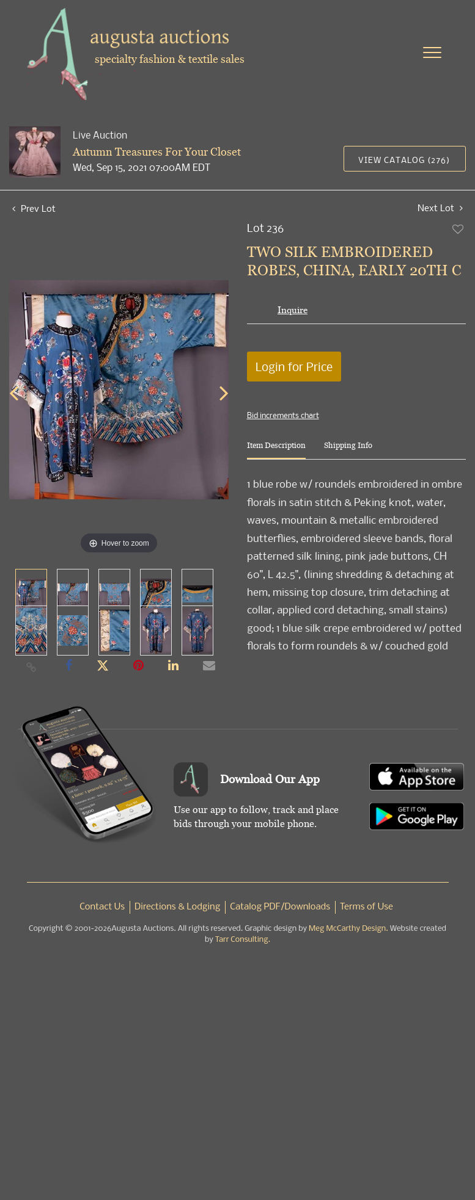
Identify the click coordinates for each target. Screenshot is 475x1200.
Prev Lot (34, 208)
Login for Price (294, 366)
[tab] (276, 450)
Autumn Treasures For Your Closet (157, 151)
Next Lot (440, 208)
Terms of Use (366, 907)
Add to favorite (458, 229)
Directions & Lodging (177, 907)
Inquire (292, 309)
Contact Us (102, 907)
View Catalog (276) (404, 159)
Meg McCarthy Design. (348, 929)
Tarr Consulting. (242, 940)
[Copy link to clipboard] (31, 666)
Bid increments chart (283, 415)
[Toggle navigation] (432, 52)
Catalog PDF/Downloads (280, 907)
